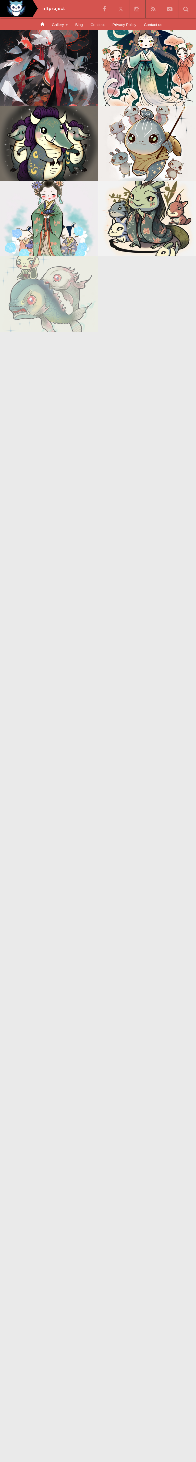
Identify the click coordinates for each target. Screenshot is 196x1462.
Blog (79, 24)
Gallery (60, 24)
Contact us (153, 24)
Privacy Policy (124, 24)
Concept (98, 24)
